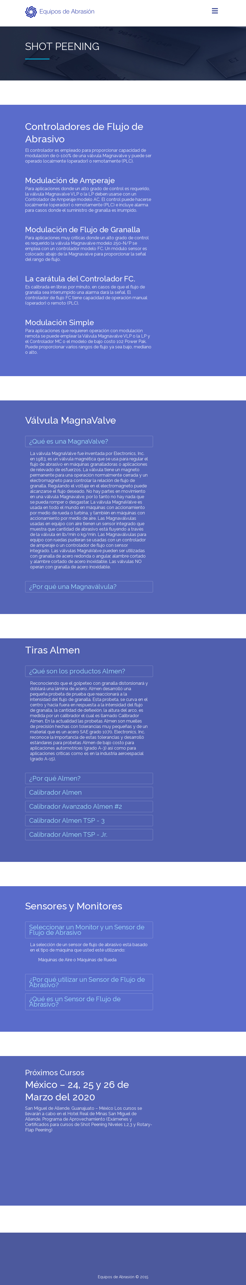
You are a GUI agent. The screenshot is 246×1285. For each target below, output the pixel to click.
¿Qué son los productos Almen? (77, 671)
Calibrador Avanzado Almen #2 (75, 806)
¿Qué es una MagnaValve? (68, 441)
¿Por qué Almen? (55, 778)
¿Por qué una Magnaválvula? (73, 587)
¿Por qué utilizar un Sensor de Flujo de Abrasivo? (87, 982)
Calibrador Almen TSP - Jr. (68, 834)
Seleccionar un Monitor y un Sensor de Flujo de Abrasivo (86, 929)
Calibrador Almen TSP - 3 (67, 820)
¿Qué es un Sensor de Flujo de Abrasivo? (75, 1001)
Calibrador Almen (55, 792)
